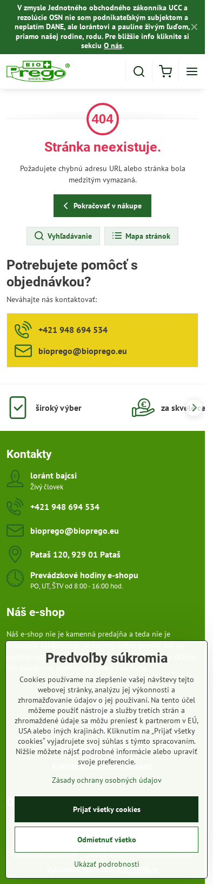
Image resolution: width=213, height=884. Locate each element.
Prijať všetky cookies (107, 813)
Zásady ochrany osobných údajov (107, 784)
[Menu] (192, 71)
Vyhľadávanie (63, 236)
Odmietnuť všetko (106, 843)
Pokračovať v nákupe (101, 206)
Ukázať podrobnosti (106, 868)
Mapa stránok (140, 236)
